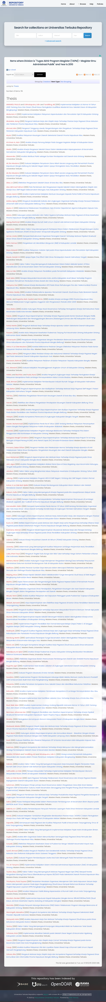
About (72, 4)
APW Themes (74, 997)
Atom (80, 75)
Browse (83, 4)
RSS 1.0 (88, 75)
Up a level (12, 70)
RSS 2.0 (97, 75)
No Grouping (66, 82)
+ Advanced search (53, 41)
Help (91, 4)
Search (87, 35)
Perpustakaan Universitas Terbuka (47, 997)
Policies (100, 4)
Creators (46, 82)
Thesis (16, 86)
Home (63, 4)
